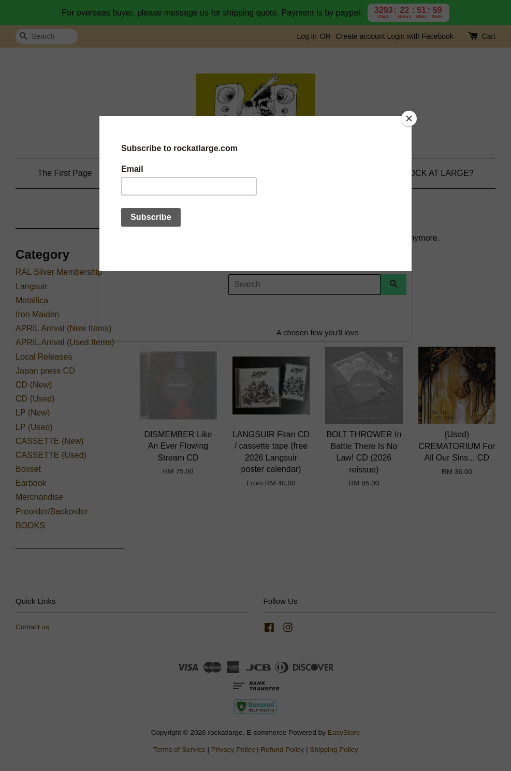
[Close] (409, 118)
